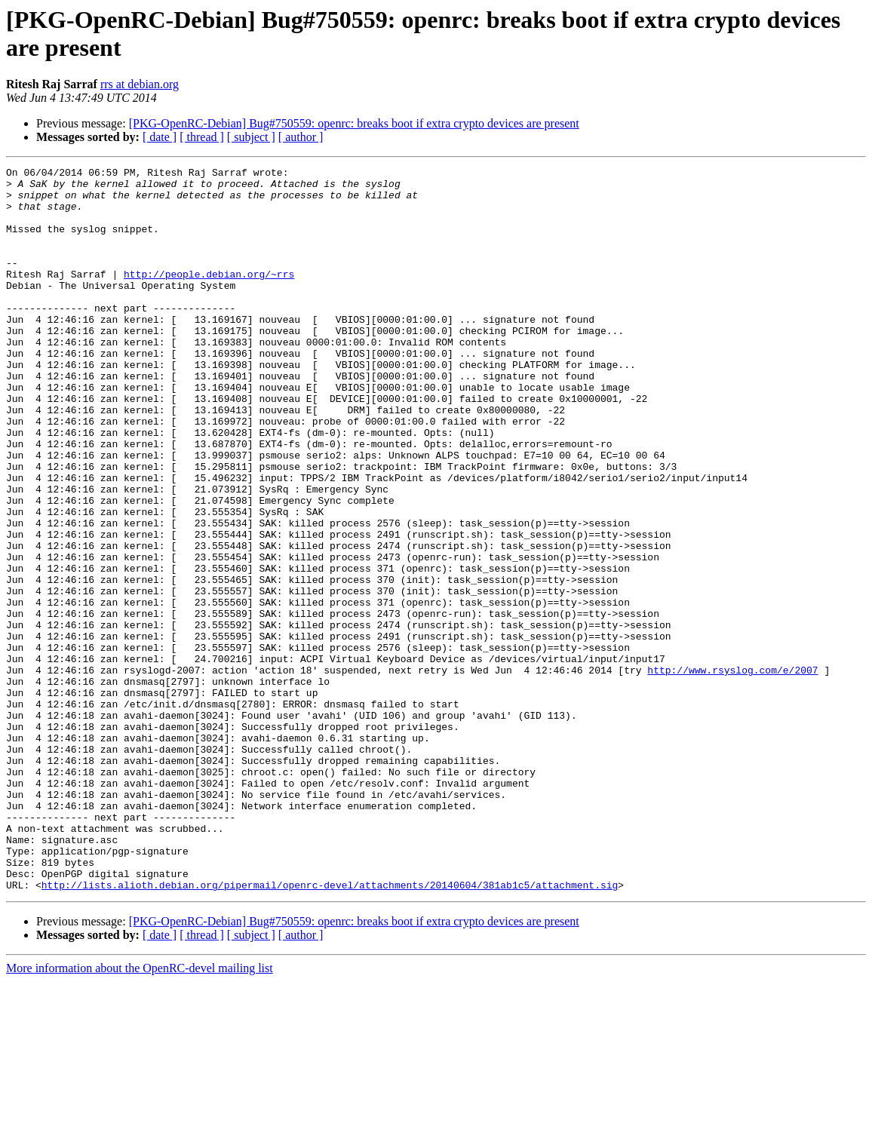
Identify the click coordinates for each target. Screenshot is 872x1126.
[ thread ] (202, 136)
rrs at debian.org (139, 84)
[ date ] (160, 136)
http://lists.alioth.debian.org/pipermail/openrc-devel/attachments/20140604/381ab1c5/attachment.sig (329, 1029)
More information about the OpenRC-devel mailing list (139, 1112)
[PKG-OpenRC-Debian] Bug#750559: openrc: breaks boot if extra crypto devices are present (354, 123)
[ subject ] (251, 136)
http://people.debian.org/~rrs (209, 296)
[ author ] (301, 136)
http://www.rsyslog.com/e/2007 (732, 771)
